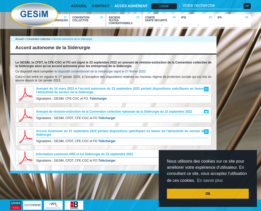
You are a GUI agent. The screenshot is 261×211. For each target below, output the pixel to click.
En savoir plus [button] (210, 180)
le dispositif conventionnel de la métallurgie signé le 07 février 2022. (100, 71)
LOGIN (164, 6)
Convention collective (39, 39)
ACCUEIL (79, 6)
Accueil (19, 39)
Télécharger (98, 98)
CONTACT (100, 6)
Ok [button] (207, 194)
